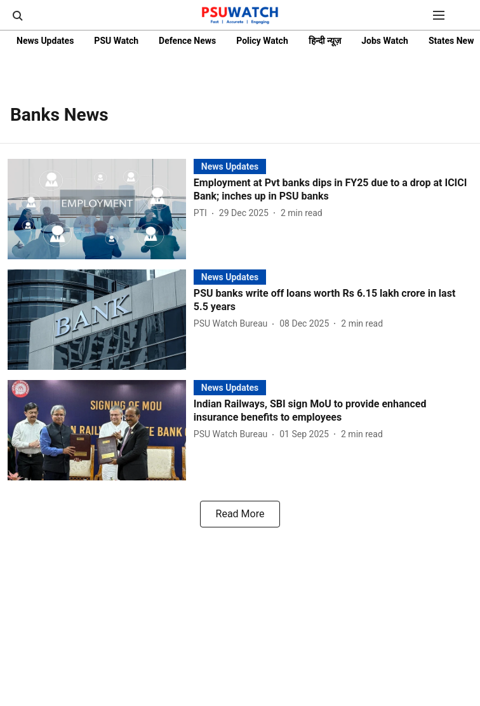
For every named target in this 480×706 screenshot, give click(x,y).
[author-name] (203, 213)
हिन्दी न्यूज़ (325, 41)
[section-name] (230, 166)
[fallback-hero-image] (101, 209)
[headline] (333, 190)
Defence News (187, 41)
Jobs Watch (384, 41)
